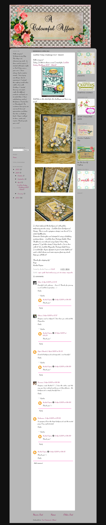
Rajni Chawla (42, 351)
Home (53, 514)
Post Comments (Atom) (49, 520)
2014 (17, 173)
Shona (40, 315)
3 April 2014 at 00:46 (52, 382)
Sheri (39, 282)
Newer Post (38, 514)
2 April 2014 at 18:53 (55, 351)
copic (39, 272)
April (19, 182)
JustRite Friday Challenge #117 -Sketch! (23, 187)
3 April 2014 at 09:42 (53, 418)
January (20, 193)
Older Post (68, 514)
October (20, 176)
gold (43, 272)
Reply (39, 291)
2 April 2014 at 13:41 (49, 282)
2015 (17, 169)
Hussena (40, 382)
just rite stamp (61, 272)
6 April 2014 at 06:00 (63, 299)
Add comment (38, 463)
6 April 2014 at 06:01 (57, 451)
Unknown (41, 418)
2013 (17, 198)
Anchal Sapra (47, 299)
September (21, 179)
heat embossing (51, 272)
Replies (42, 296)
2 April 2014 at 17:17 (50, 315)
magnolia (70, 272)
